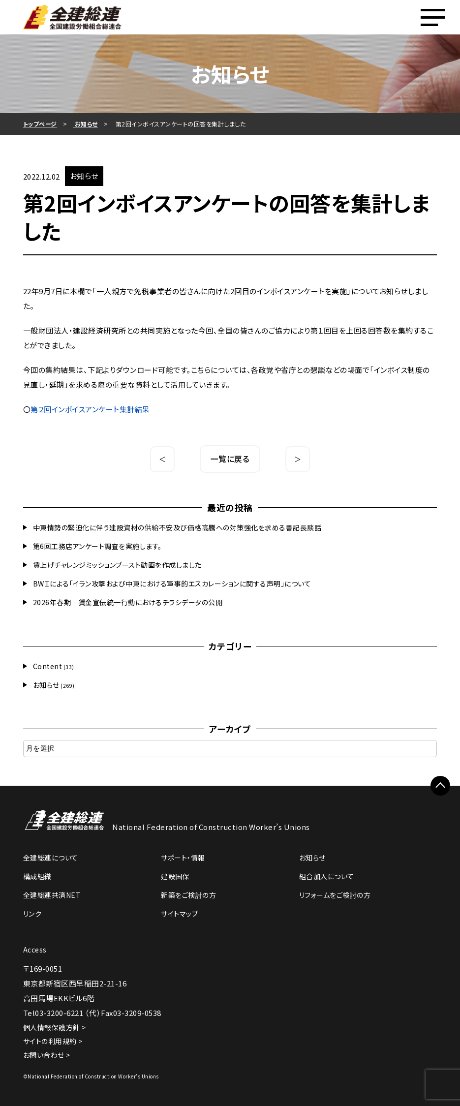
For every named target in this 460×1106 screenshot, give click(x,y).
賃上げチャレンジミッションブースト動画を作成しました (117, 565)
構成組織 (37, 876)
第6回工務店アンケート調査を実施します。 (97, 546)
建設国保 (175, 876)
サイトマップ (179, 914)
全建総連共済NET (52, 895)
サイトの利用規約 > (53, 1041)
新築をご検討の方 (188, 895)
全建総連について (50, 857)
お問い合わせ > (46, 1055)
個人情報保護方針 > (54, 1027)
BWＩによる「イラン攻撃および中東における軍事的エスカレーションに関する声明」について (172, 583)
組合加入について (326, 876)
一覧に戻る (230, 458)
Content (47, 666)
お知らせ (46, 685)
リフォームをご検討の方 (335, 895)
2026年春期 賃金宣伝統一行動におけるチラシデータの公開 (128, 602)
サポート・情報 (183, 857)
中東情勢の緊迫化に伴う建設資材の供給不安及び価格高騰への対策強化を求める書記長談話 (177, 527)
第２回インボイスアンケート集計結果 (90, 409)
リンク (32, 914)
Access (35, 949)
